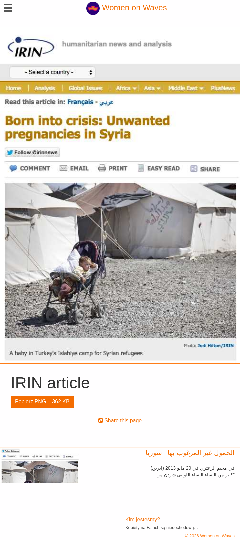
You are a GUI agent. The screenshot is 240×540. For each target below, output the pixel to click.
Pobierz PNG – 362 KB (42, 401)
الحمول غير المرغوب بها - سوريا (190, 452)
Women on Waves (126, 7)
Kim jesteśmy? (142, 519)
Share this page (120, 420)
